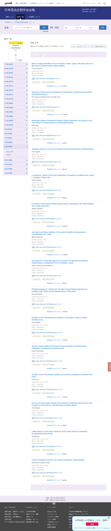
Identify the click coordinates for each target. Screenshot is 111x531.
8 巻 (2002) (8, 133)
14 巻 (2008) (9, 107)
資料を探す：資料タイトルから (14, 511)
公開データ (29, 517)
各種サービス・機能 (32, 514)
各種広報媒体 (51, 527)
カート (94, 3)
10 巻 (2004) (9, 125)
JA (99, 3)
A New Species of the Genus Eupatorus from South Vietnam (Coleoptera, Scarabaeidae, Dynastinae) (59, 432)
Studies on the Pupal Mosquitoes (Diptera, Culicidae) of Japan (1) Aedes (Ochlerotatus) (59, 318)
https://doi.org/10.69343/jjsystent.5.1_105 (49, 332)
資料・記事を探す (21, 3)
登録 (92, 524)
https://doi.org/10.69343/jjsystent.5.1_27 (48, 135)
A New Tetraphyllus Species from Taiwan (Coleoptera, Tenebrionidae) (58, 460)
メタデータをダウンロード (79, 46)
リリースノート (52, 514)
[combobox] (70, 27)
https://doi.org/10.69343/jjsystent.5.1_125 (49, 361)
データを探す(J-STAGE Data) (14, 522)
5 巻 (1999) (8, 146)
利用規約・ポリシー (32, 519)
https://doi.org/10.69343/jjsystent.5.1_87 (48, 276)
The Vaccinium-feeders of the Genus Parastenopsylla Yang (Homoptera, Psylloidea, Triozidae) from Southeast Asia (59, 347)
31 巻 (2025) (9, 64)
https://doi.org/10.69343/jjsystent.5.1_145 (49, 418)
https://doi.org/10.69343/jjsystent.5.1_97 (48, 304)
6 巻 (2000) (8, 142)
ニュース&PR (49, 3)
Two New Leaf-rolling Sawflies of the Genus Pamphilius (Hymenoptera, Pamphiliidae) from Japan (59, 233)
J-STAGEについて (36, 3)
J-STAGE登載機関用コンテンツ (78, 511)
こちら (107, 528)
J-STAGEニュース (53, 522)
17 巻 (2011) (9, 94)
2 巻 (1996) (8, 169)
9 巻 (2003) (8, 129)
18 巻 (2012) (9, 90)
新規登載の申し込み (32, 522)
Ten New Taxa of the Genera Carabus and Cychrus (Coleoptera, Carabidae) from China (62, 375)
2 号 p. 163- (9, 152)
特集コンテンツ (52, 524)
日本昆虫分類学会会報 (21, 22)
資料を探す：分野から (12, 514)
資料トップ (10, 17)
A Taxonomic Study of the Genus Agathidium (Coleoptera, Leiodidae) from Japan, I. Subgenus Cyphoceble (63, 176)
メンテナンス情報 (53, 517)
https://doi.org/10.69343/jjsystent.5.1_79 (48, 247)
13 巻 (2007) (9, 112)
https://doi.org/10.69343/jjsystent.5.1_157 (49, 473)
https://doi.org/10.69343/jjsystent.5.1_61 (48, 219)
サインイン (86, 3)
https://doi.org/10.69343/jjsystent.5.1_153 (49, 446)
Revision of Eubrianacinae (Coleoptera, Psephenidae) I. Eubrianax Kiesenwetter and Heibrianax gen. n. (62, 93)
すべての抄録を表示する (98, 46)
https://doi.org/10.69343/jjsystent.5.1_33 (48, 162)
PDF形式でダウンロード (54, 86)
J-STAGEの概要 (31, 511)
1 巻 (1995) (8, 173)
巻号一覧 (20, 17)
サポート (60, 3)
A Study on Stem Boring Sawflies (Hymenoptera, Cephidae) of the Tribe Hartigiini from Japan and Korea (63, 205)
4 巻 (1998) (8, 160)
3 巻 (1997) (8, 164)
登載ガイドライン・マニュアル (78, 514)
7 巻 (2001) (8, 138)
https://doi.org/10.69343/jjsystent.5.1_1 (48, 78)
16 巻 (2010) (9, 99)
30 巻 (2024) (9, 68)
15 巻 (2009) (9, 103)
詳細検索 (45, 31)
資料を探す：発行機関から (13, 517)
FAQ (70, 522)
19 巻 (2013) (9, 86)
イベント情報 (51, 519)
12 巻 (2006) (9, 116)
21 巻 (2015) (9, 77)
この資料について (33, 17)
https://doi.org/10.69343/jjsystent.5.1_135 (49, 389)
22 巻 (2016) (9, 73)
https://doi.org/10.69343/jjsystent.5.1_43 (48, 190)
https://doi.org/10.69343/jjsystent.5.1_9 (48, 107)
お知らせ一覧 (51, 511)
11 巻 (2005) (9, 120)
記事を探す (8, 519)
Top (54, 503)
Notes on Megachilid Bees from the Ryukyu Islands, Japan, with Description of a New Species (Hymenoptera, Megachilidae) (63, 64)
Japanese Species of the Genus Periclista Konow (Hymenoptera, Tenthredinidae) (62, 149)
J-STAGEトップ (9, 22)
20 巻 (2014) (9, 81)
